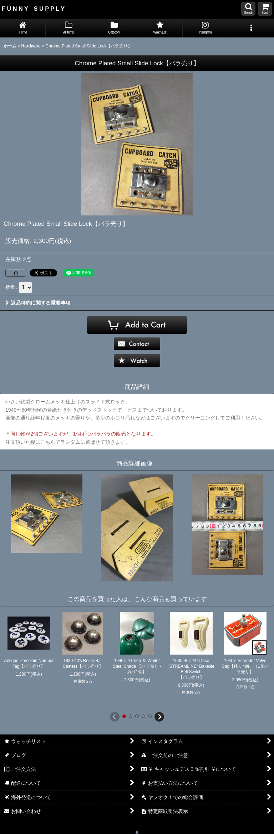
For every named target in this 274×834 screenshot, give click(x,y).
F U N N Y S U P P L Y (33, 8)
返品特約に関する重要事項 (38, 303)
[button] (248, 9)
